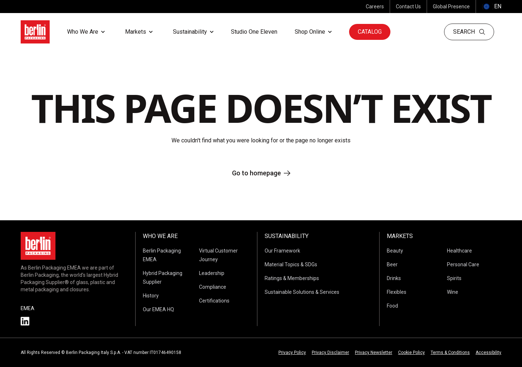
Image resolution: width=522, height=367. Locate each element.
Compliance (212, 287)
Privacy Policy (292, 352)
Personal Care (463, 264)
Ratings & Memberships (292, 278)
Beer (392, 264)
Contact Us (408, 6)
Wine (452, 292)
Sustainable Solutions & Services (302, 292)
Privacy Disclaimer (330, 352)
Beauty (395, 251)
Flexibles (396, 292)
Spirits (454, 278)
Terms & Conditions (450, 352)
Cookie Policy (411, 352)
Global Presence (451, 6)
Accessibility (488, 352)
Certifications (214, 301)
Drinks (394, 278)
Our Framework (282, 251)
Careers (375, 6)
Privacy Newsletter (373, 352)
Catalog (370, 31)
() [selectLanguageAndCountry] (491, 6)
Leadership (211, 273)
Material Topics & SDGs (291, 264)
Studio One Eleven (254, 31)
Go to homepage (261, 173)
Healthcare (459, 251)
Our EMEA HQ (158, 309)
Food (392, 306)
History (151, 296)
